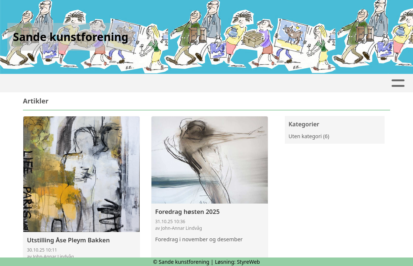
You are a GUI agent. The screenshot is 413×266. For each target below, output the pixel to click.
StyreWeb (248, 261)
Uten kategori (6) (309, 136)
